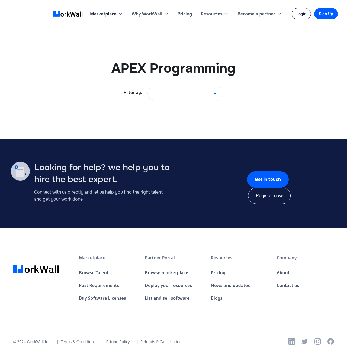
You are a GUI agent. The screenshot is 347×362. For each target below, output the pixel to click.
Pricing (185, 14)
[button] (106, 14)
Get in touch (268, 179)
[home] (69, 13)
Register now (269, 195)
